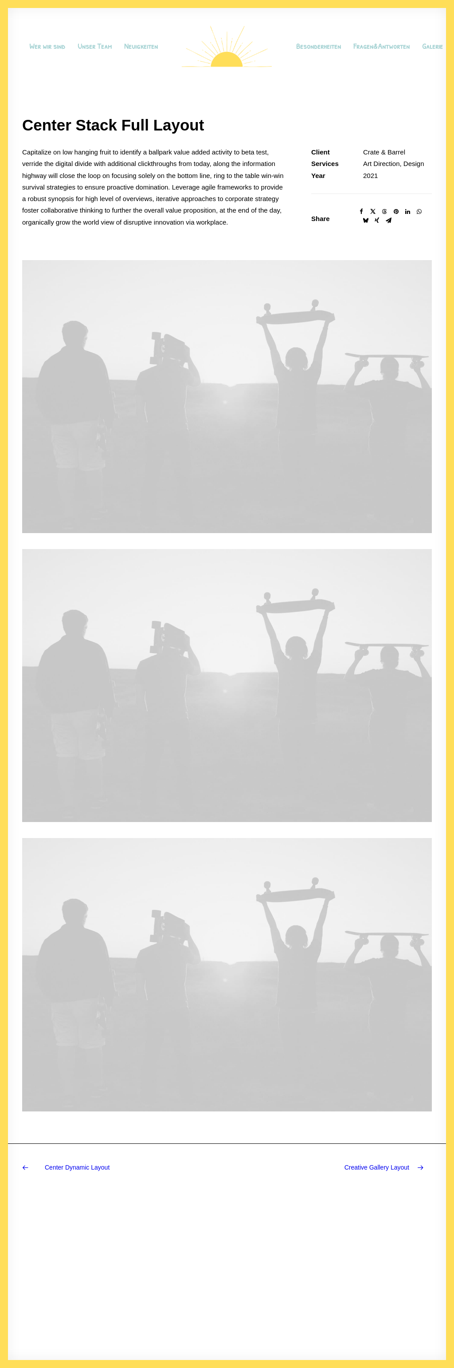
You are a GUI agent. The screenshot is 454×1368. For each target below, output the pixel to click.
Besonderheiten (318, 45)
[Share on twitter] (373, 211)
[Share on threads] (384, 211)
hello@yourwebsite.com (401, 1271)
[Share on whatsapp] (419, 211)
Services (192, 1283)
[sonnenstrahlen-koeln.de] (227, 46)
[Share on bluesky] (365, 220)
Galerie (432, 45)
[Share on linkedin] (407, 211)
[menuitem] (47, 46)
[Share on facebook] (361, 211)
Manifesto (194, 1271)
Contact (191, 1306)
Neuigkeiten (141, 45)
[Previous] (104, 1167)
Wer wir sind (47, 45)
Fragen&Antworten (381, 45)
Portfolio (192, 1294)
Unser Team (95, 45)
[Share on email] (388, 220)
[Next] (350, 1167)
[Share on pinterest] (396, 211)
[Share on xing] (377, 220)
